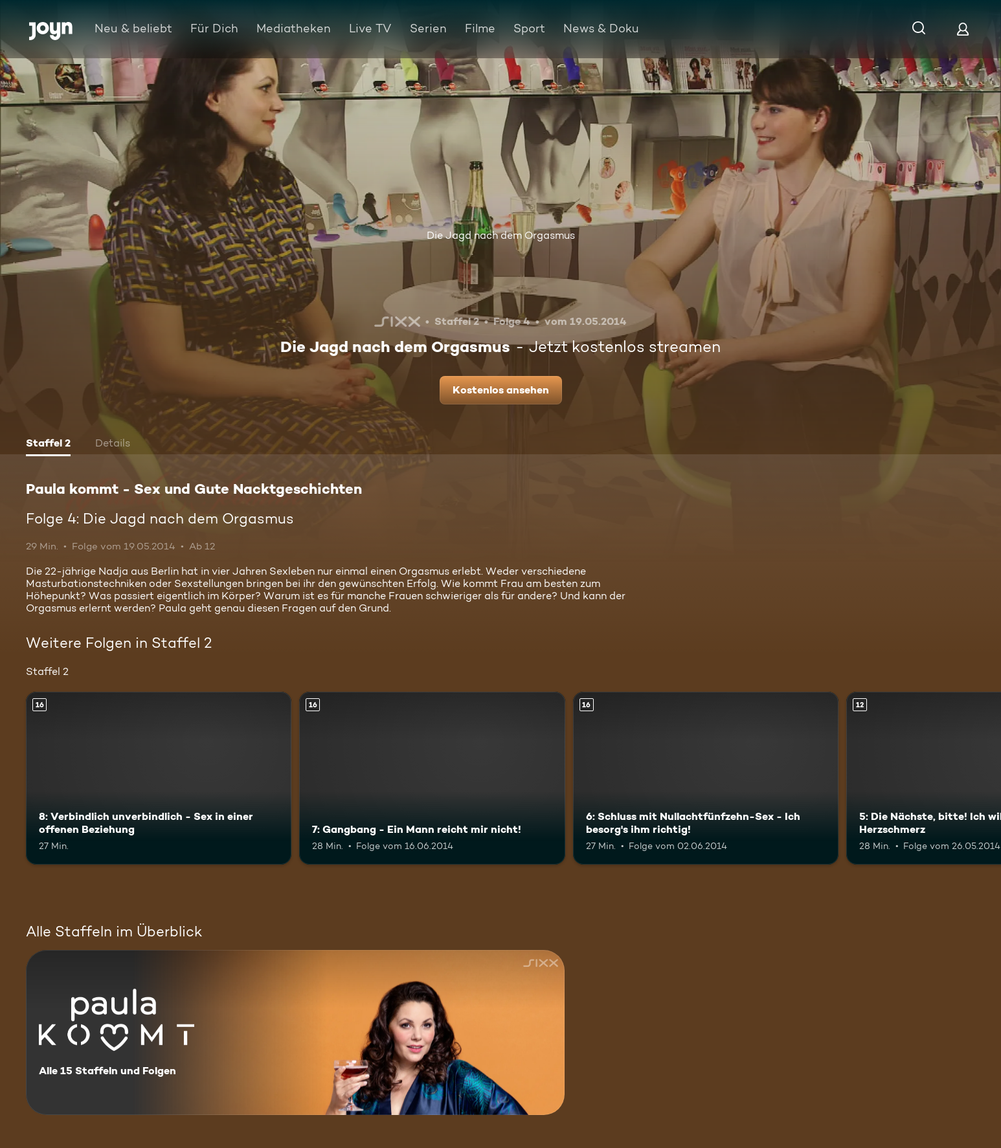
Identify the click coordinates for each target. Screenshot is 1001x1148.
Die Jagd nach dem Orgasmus (501, 235)
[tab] (48, 444)
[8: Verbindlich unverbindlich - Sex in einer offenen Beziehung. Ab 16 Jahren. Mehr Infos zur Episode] (158, 778)
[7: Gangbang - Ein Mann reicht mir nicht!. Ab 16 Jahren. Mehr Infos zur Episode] (432, 778)
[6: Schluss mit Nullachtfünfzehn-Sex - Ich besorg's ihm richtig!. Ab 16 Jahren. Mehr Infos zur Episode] (705, 778)
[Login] (963, 28)
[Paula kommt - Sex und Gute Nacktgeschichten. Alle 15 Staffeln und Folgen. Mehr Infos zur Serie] (295, 1032)
